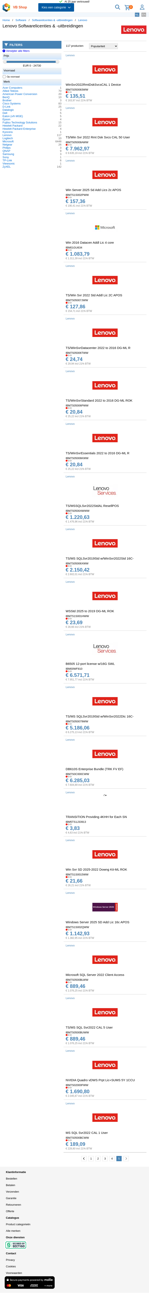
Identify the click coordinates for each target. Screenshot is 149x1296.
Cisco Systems (12, 103)
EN (144, 14)
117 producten (74, 45)
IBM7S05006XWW (77, 563)
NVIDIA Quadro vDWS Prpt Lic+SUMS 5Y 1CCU (100, 1080)
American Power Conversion (20, 94)
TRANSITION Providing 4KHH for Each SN (96, 817)
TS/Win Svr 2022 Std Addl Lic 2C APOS (94, 295)
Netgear (7, 144)
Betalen (10, 1185)
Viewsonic (9, 163)
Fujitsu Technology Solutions (20, 122)
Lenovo (82, 20)
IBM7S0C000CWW (77, 774)
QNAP (6, 150)
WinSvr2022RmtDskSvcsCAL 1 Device (93, 84)
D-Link (7, 106)
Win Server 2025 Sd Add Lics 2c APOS (93, 190)
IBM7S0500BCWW (77, 1137)
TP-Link (7, 160)
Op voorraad (11, 76)
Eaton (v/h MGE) (13, 116)
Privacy (10, 1259)
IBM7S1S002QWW (77, 927)
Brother (7, 100)
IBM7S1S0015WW (77, 874)
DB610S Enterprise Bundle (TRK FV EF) (94, 769)
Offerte (10, 1211)
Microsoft (8, 141)
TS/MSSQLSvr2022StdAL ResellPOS (92, 506)
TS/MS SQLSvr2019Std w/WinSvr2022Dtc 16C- (100, 716)
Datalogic (8, 109)
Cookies (11, 1266)
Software (21, 20)
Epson (6, 119)
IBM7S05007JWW (77, 300)
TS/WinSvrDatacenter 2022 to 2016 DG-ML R (98, 348)
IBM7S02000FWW (77, 1085)
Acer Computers (12, 87)
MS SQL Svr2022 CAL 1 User (87, 1132)
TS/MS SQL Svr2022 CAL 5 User (89, 1027)
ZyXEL (7, 166)
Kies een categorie (56, 7)
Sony (6, 157)
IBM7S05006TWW (77, 352)
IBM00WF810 (74, 668)
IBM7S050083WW (77, 89)
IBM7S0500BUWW (77, 1032)
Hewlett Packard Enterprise (19, 128)
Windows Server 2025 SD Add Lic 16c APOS (97, 922)
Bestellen (11, 1178)
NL (137, 14)
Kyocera (8, 132)
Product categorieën (18, 1224)
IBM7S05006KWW (77, 458)
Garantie (11, 1198)
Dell (5, 113)
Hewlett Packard (13, 125)
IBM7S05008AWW (77, 142)
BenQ (6, 97)
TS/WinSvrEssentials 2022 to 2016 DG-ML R (97, 453)
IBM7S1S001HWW (77, 616)
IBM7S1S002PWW (77, 194)
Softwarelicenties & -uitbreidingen (52, 20)
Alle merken (13, 1230)
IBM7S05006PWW (77, 405)
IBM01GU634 (74, 247)
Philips (7, 147)
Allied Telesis (10, 90)
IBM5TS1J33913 (76, 821)
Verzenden (12, 1191)
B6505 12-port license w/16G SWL (90, 663)
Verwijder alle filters (16, 50)
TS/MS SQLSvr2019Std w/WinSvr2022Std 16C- (100, 558)
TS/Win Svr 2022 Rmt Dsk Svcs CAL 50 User (98, 137)
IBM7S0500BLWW (77, 979)
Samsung (8, 154)
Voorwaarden (14, 1273)
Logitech (8, 138)
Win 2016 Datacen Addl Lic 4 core (90, 242)
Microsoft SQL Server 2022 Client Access (95, 975)
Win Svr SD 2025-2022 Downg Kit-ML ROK (96, 869)
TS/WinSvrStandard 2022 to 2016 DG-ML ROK (99, 400)
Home (6, 20)
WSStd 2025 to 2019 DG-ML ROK (90, 611)
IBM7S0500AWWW (77, 510)
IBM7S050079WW (77, 721)
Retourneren (13, 1204)
